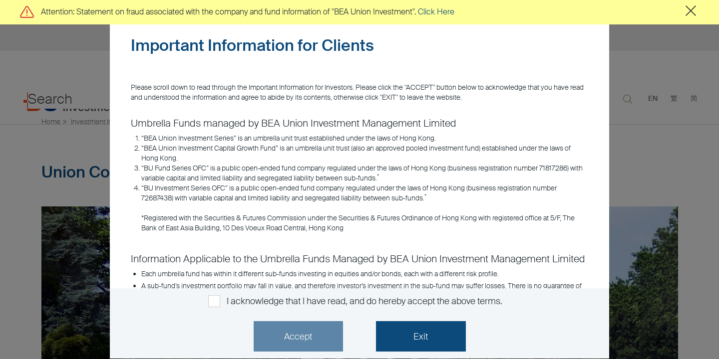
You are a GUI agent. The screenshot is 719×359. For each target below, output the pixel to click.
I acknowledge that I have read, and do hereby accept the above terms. (364, 301)
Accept (298, 337)
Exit (420, 337)
